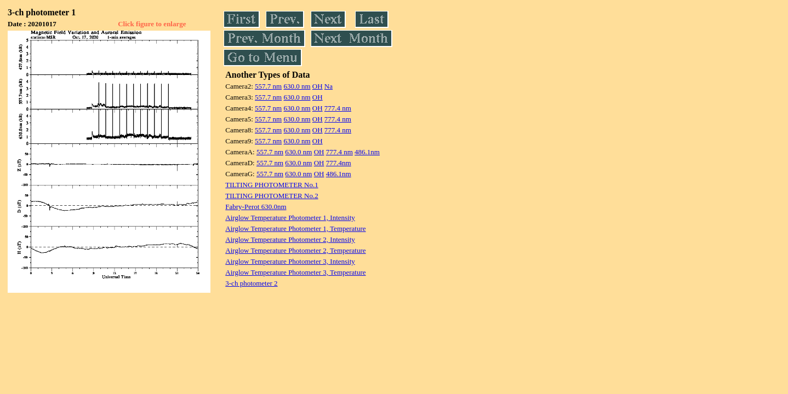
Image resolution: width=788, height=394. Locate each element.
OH (317, 86)
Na (328, 86)
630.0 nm (296, 86)
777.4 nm (337, 108)
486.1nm (367, 152)
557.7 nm (268, 86)
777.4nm (338, 163)
